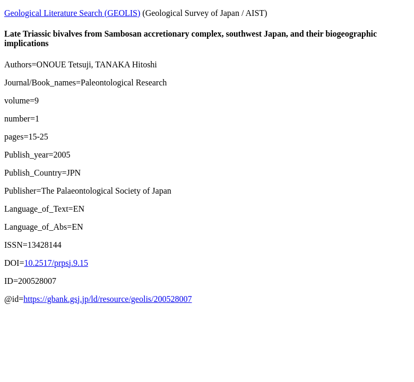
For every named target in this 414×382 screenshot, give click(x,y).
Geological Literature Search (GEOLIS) (72, 13)
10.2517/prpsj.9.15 (56, 262)
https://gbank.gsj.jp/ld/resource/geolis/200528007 (107, 298)
